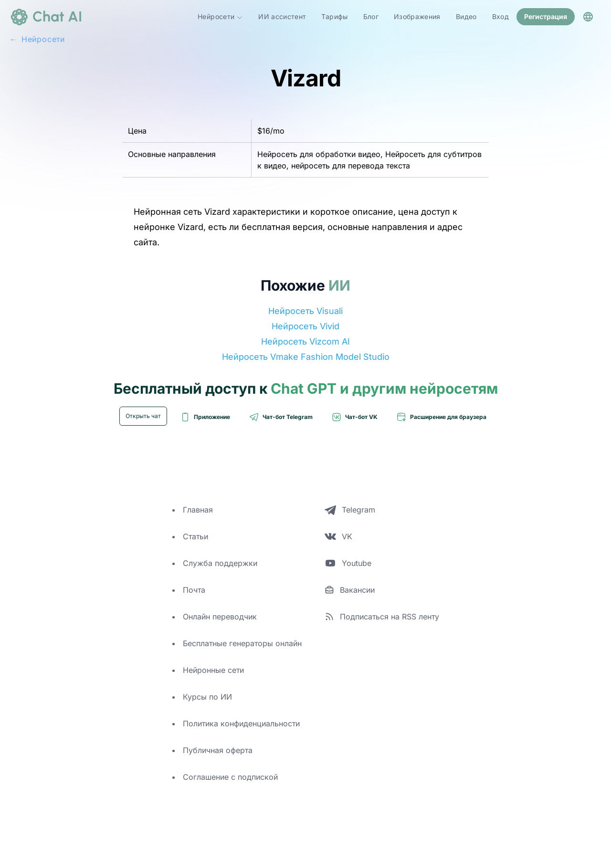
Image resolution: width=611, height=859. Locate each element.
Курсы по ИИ (207, 697)
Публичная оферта (218, 750)
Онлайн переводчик (220, 616)
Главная (198, 509)
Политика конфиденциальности (241, 723)
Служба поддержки (220, 563)
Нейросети (220, 16)
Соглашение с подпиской (230, 777)
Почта (194, 590)
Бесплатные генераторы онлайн (242, 643)
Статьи (195, 536)
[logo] (46, 17)
